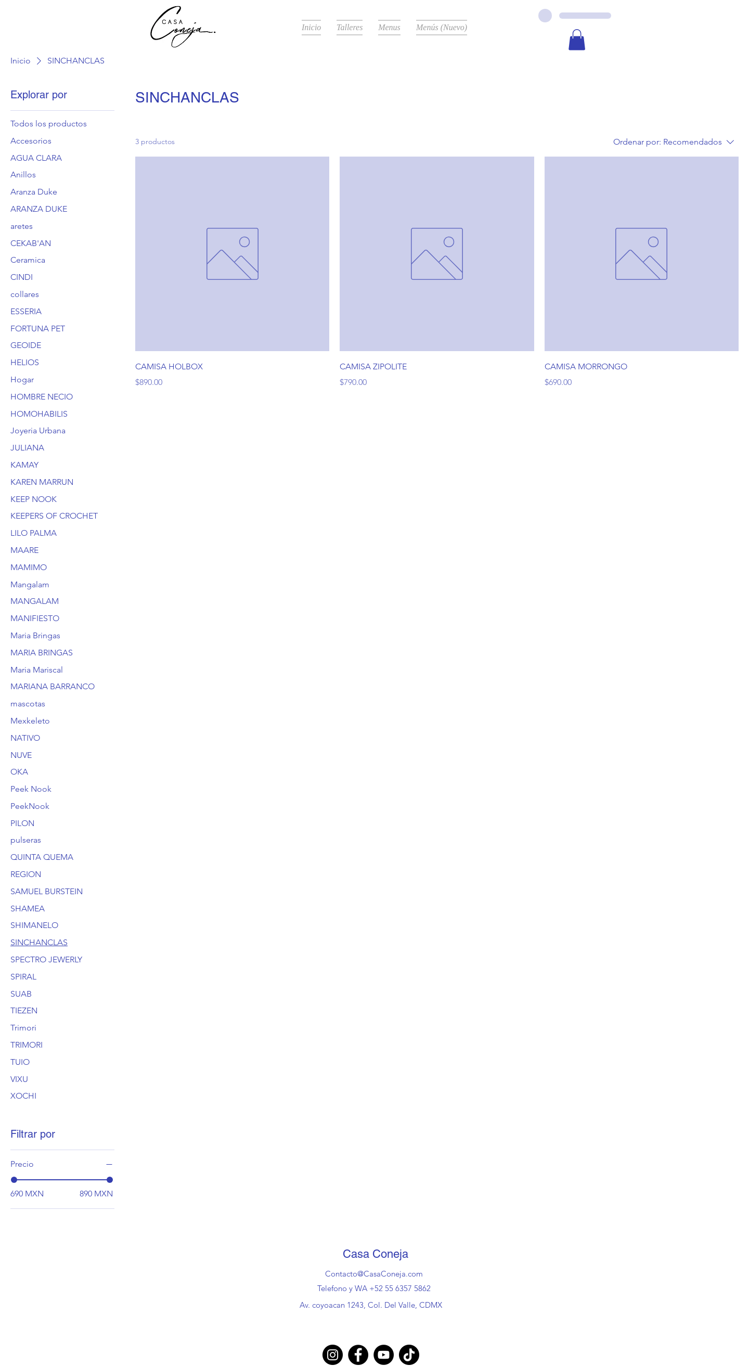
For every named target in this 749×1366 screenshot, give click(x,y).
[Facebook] (358, 1355)
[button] (577, 39)
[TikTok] (409, 1355)
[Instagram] (332, 1355)
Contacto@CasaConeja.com (374, 1274)
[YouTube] (383, 1355)
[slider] (14, 1180)
